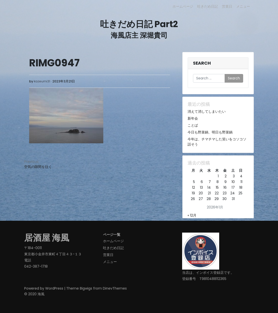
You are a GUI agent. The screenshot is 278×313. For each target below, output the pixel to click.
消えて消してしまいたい (207, 111)
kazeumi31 (42, 81)
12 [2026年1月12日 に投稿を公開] (193, 187)
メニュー (243, 6)
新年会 (193, 118)
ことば (193, 125)
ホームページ (182, 6)
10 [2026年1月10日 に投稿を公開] (233, 181)
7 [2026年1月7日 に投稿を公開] (210, 181)
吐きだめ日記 (207, 6)
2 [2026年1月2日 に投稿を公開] (226, 176)
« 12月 (192, 215)
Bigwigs (86, 288)
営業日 (227, 6)
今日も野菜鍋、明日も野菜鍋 (210, 132)
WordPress (54, 288)
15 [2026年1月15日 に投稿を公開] (217, 187)
